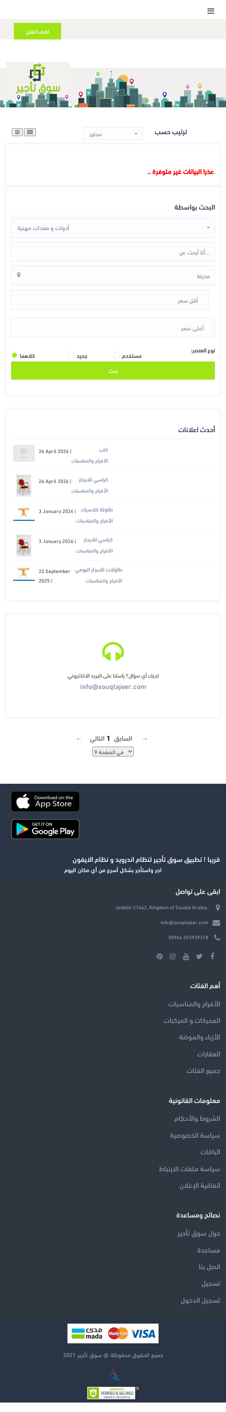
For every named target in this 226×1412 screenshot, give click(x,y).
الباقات (210, 1160)
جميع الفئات (203, 1079)
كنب (103, 459)
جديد (82, 365)
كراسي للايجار (93, 489)
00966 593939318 (188, 947)
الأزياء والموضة (199, 1046)
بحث (113, 380)
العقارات (208, 1063)
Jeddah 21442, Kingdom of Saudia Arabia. (161, 916)
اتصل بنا (209, 1275)
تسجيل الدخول (200, 1308)
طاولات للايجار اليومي (98, 579)
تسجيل (211, 1292)
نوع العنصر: (203, 359)
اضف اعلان (37, 31)
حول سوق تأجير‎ (198, 1242)
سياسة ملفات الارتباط (189, 1177)
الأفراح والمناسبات (89, 470)
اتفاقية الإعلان (199, 1194)
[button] (113, 134)
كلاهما (27, 365)
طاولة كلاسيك (97, 519)
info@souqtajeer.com (113, 695)
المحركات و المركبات (192, 1029)
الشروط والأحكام (197, 1127)
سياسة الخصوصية (195, 1144)
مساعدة (208, 1258)
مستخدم (132, 365)
